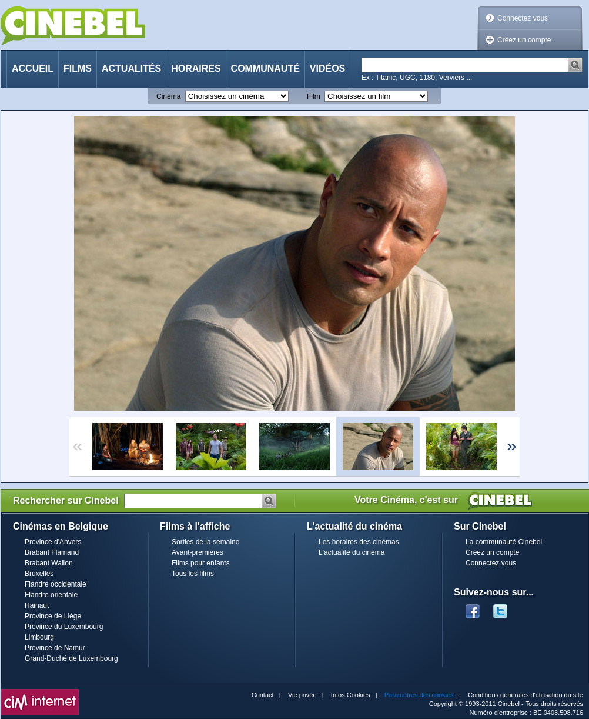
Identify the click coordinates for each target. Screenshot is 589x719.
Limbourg (39, 637)
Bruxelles (39, 574)
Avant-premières (197, 552)
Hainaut (37, 605)
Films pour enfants (201, 563)
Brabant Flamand (52, 552)
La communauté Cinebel (504, 542)
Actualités (131, 69)
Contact (263, 694)
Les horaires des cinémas (359, 542)
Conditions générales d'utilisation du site (525, 694)
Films (77, 69)
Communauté (265, 69)
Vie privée (302, 694)
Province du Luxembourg (64, 627)
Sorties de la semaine (205, 542)
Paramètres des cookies (419, 694)
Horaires (195, 69)
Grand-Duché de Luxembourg (71, 658)
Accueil (32, 69)
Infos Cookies (350, 694)
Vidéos (327, 69)
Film (313, 96)
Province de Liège (53, 616)
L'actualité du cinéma (351, 552)
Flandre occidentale (55, 584)
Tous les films (193, 574)
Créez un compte (524, 40)
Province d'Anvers (53, 542)
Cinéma (168, 96)
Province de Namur (55, 648)
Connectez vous (522, 18)
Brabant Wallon (49, 563)
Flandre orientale (51, 595)
